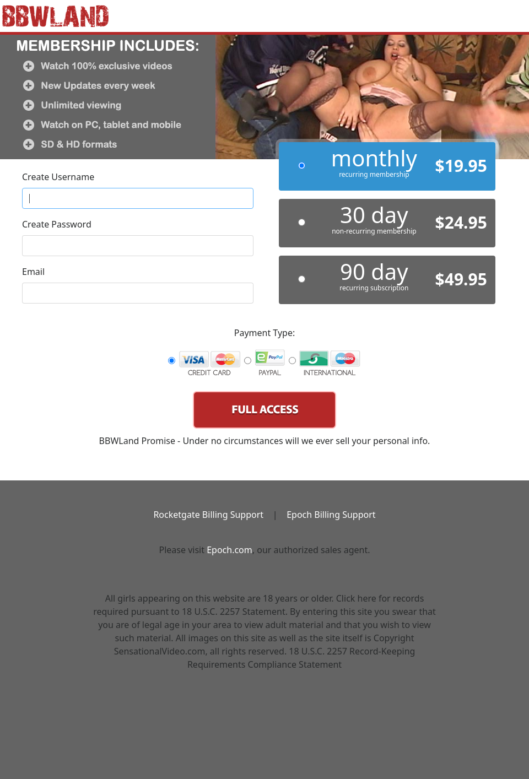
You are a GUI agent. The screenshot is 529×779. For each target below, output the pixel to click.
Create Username (58, 177)
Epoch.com (229, 550)
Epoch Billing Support (331, 514)
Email (33, 272)
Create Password (56, 224)
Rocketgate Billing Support (208, 514)
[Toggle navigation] (504, 11)
